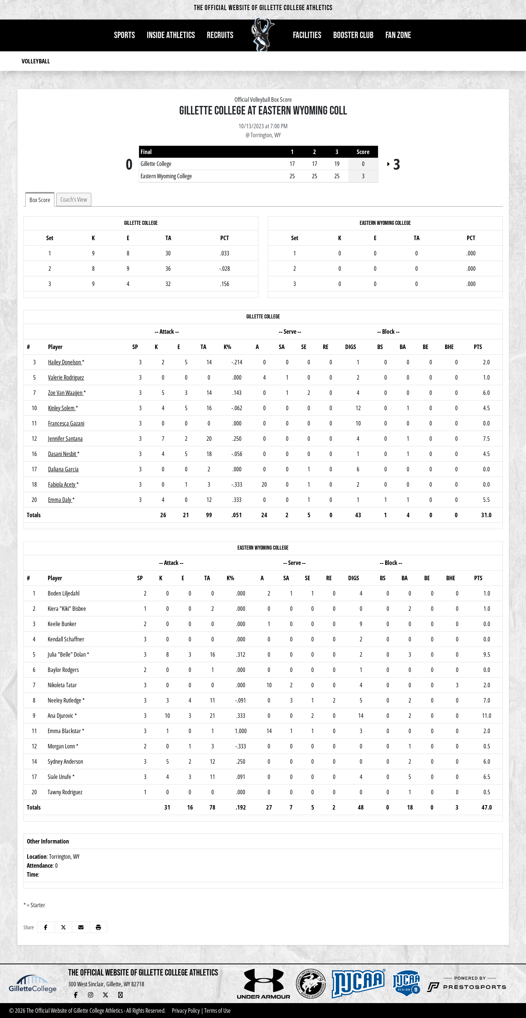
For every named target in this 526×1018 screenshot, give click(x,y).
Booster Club (353, 35)
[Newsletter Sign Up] (150, 995)
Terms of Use (217, 1010)
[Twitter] (105, 995)
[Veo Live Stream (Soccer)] (180, 995)
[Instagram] (90, 995)
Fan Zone (398, 35)
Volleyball (36, 61)
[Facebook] (75, 995)
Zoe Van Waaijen (66, 393)
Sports (124, 35)
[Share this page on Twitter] (63, 927)
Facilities (307, 35)
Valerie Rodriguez (66, 377)
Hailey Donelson (65, 362)
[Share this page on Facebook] (46, 927)
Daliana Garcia (63, 469)
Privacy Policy (186, 1010)
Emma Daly (60, 500)
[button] (124, 35)
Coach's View (73, 199)
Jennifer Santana (65, 438)
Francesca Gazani (66, 423)
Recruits (220, 35)
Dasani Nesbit (62, 454)
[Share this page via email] (81, 927)
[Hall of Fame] (135, 995)
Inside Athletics (171, 35)
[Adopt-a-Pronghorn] (165, 995)
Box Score (39, 200)
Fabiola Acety (62, 484)
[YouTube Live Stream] (120, 995)
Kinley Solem (62, 408)
